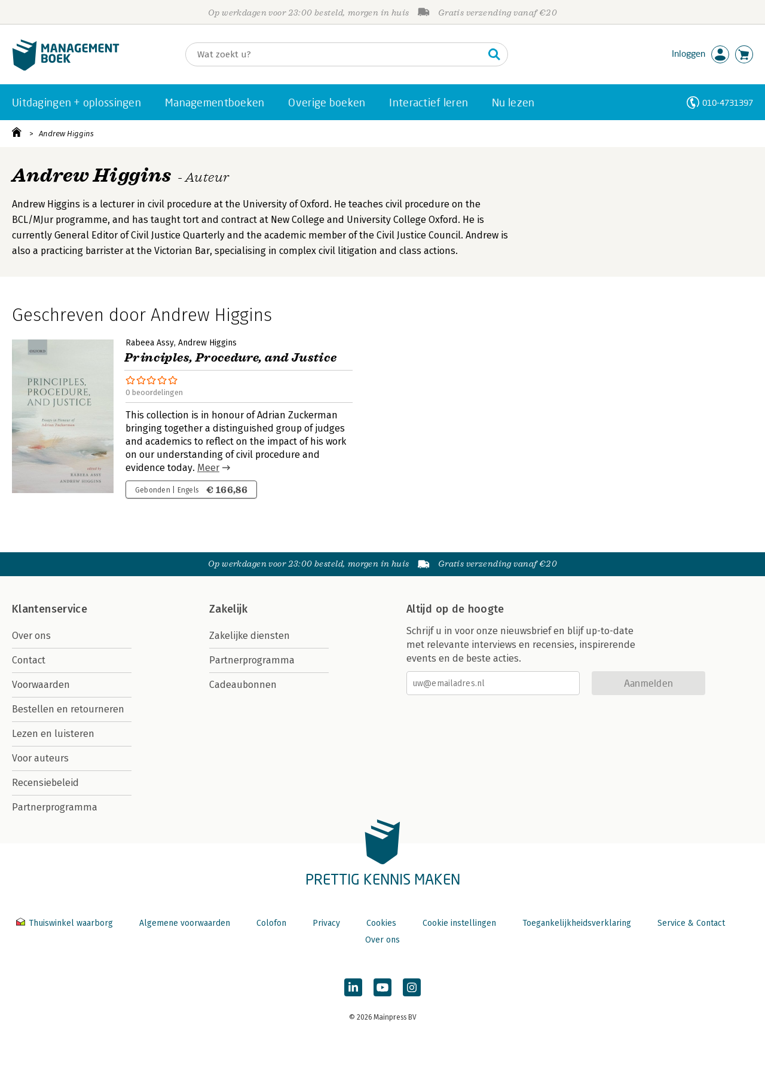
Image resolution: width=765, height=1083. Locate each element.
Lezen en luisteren (53, 733)
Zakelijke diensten (249, 635)
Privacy (326, 923)
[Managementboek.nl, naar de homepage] (66, 68)
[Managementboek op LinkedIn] (353, 987)
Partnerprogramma (54, 807)
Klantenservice (49, 609)
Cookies (381, 923)
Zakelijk (228, 609)
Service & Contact (691, 923)
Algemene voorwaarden (184, 923)
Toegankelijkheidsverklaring (576, 923)
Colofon (271, 923)
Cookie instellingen (459, 923)
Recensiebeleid (45, 782)
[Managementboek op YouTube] (382, 987)
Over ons (31, 635)
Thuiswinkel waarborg (65, 923)
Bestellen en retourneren (68, 709)
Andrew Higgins (66, 133)
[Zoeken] (334, 54)
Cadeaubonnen (243, 684)
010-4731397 (727, 102)
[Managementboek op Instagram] (412, 987)
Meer (208, 467)
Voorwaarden (41, 684)
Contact (28, 660)
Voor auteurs (40, 758)
